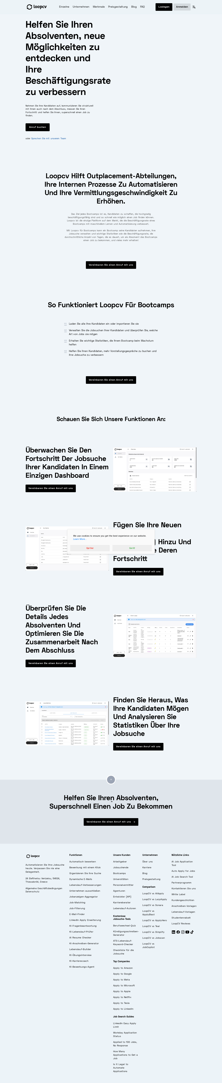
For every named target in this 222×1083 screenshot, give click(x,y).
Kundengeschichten (183, 900)
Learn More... (80, 539)
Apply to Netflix (122, 997)
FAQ (142, 7)
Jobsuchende (120, 868)
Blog (134, 7)
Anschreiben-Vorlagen (184, 906)
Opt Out (89, 548)
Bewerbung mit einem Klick (85, 868)
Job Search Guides (123, 1017)
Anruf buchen (37, 127)
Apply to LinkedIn (123, 1009)
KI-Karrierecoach (78, 961)
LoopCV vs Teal (151, 926)
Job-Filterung (77, 909)
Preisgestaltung (118, 7)
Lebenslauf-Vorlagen (183, 912)
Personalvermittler (123, 885)
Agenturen (119, 891)
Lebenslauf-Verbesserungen (85, 885)
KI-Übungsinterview (80, 955)
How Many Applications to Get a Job (125, 1055)
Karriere (146, 868)
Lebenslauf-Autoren (124, 909)
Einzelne (64, 7)
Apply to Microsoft (124, 986)
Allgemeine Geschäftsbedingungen (44, 889)
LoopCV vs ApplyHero (154, 921)
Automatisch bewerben (82, 862)
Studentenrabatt (181, 918)
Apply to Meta (121, 980)
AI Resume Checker (80, 938)
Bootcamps (119, 873)
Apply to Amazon (123, 968)
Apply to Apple (121, 992)
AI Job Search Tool (182, 877)
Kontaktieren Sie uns (184, 889)
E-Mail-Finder (77, 914)
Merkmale (99, 7)
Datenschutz (32, 892)
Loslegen (163, 7)
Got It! (132, 548)
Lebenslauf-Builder (80, 949)
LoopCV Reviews (181, 924)
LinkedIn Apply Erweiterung (85, 920)
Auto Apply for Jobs (183, 871)
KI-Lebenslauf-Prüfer (81, 932)
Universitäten (120, 879)
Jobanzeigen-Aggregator (83, 897)
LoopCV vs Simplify (153, 932)
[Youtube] (187, 933)
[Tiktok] (192, 933)
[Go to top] (111, 779)
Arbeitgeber (120, 862)
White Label (178, 895)
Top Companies (121, 961)
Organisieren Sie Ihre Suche (85, 873)
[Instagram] (183, 933)
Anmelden (182, 7)
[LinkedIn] (173, 933)
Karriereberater (122, 903)
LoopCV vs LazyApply (154, 899)
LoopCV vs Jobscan (153, 938)
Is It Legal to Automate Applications (120, 1067)
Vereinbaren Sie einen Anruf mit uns (111, 265)
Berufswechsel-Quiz (124, 926)
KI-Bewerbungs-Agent (81, 967)
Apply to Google (122, 974)
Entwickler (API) (122, 897)
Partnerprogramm (181, 883)
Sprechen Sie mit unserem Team (48, 139)
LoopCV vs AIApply (153, 894)
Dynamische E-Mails (80, 879)
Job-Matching (77, 903)
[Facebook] (178, 933)
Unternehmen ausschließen (84, 891)
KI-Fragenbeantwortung (83, 926)
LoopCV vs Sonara (152, 905)
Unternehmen (81, 7)
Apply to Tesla (121, 1003)
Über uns (147, 862)
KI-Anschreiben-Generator (84, 944)
